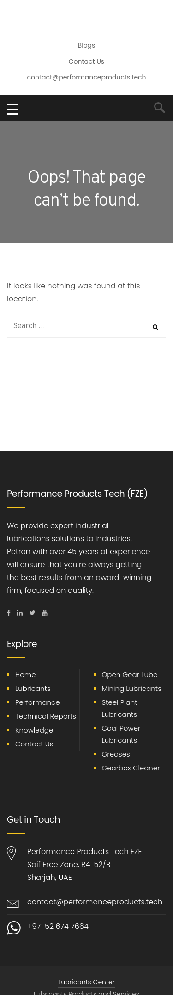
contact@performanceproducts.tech (86, 77)
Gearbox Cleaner (131, 768)
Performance (37, 702)
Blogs (86, 45)
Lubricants (33, 688)
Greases (116, 754)
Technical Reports (45, 716)
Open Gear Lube (130, 674)
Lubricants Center (86, 982)
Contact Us (86, 61)
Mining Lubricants (131, 688)
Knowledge (34, 730)
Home (25, 674)
